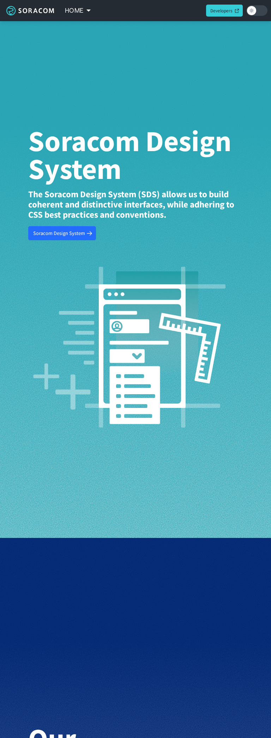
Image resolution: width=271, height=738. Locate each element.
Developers (221, 10)
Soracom (30, 11)
